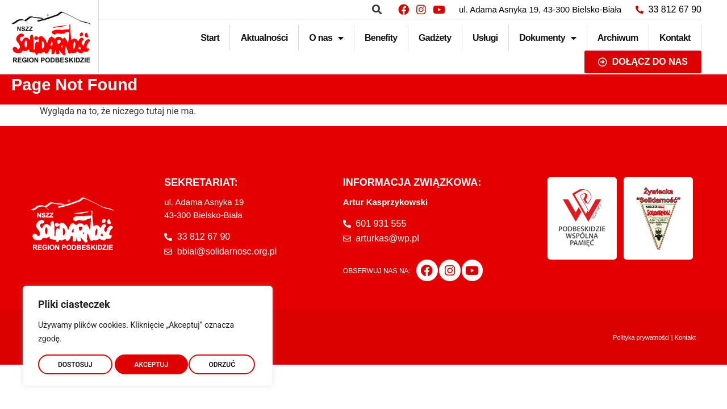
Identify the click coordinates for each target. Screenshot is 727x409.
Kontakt (675, 38)
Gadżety (435, 38)
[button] (376, 9)
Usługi (485, 38)
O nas (326, 38)
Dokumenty (547, 38)
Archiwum (618, 38)
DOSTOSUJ (75, 361)
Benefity (381, 38)
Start (209, 38)
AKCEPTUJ (220, 361)
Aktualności (264, 38)
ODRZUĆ (147, 361)
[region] (148, 333)
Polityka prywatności (641, 337)
